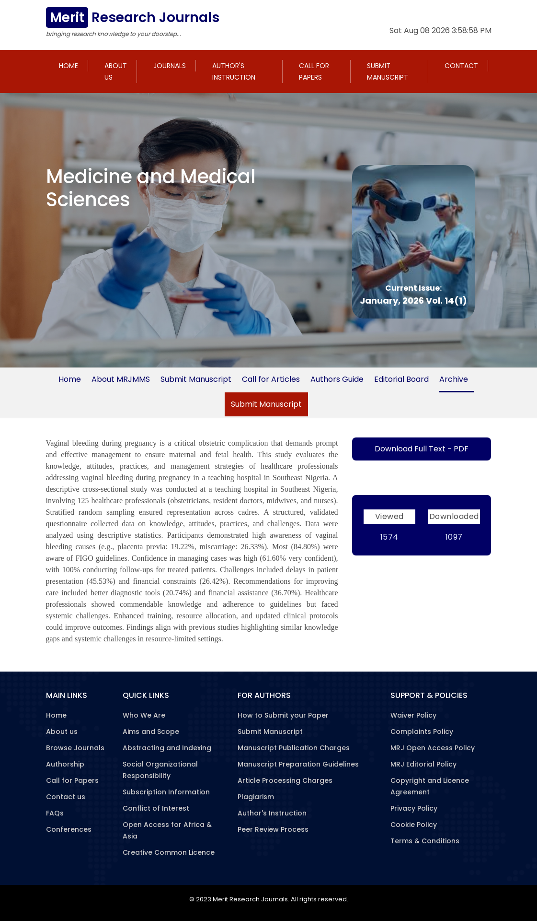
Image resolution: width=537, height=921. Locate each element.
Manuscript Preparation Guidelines (298, 764)
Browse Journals (75, 748)
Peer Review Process (273, 829)
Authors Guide (337, 379)
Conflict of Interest (156, 808)
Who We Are (144, 715)
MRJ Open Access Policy (432, 748)
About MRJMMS (120, 379)
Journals (169, 66)
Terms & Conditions (424, 841)
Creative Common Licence (169, 852)
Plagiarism (256, 797)
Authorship (65, 764)
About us (115, 71)
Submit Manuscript (387, 71)
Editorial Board (401, 379)
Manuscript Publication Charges (294, 748)
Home (68, 66)
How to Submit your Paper (283, 715)
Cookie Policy (413, 824)
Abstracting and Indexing (167, 748)
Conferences (68, 829)
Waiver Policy (413, 715)
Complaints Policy (421, 731)
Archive (453, 379)
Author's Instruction (233, 71)
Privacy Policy (413, 808)
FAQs (55, 813)
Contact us (65, 797)
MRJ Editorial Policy (423, 764)
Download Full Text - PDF (421, 448)
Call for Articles (271, 379)
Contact (461, 66)
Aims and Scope (151, 731)
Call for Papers (314, 71)
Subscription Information (166, 792)
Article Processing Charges (285, 780)
